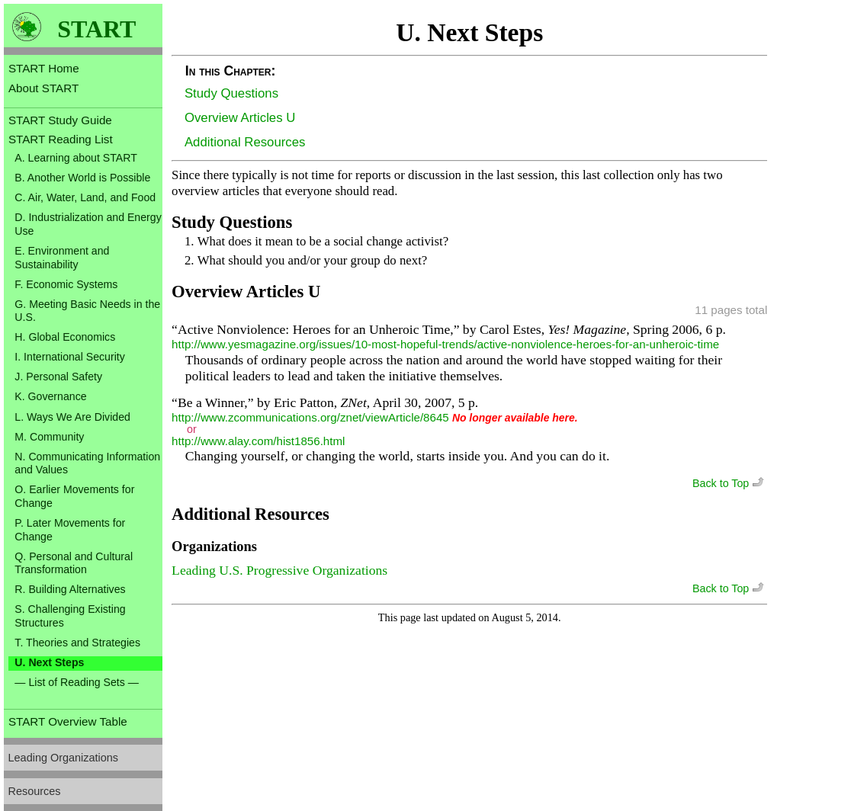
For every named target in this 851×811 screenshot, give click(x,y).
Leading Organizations (63, 758)
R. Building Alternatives (69, 589)
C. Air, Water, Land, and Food (85, 197)
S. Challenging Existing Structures (69, 616)
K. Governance (50, 396)
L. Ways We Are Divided (72, 417)
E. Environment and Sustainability (61, 258)
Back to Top (729, 483)
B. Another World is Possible (82, 177)
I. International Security (69, 357)
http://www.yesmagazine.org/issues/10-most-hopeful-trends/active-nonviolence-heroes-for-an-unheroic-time (445, 344)
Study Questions (231, 93)
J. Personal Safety (58, 376)
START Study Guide (60, 120)
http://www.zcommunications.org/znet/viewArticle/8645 (310, 417)
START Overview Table (67, 721)
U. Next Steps (49, 662)
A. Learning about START (75, 158)
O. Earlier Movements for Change (74, 496)
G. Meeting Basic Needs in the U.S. (87, 311)
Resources (34, 791)
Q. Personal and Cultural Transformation (73, 563)
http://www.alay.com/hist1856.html (258, 440)
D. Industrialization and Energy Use (87, 224)
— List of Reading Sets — (76, 682)
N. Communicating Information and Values (87, 463)
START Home (43, 68)
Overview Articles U (240, 118)
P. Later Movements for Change (69, 530)
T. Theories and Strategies (77, 642)
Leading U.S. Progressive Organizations (279, 570)
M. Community (49, 437)
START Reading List (60, 139)
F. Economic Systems (65, 284)
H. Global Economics (64, 337)
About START (43, 88)
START (96, 29)
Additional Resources (245, 142)
